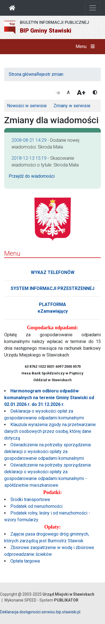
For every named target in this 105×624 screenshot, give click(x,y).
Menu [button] (86, 46)
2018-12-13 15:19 (28, 158)
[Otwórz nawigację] (93, 7)
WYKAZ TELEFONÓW (52, 272)
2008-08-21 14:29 (28, 140)
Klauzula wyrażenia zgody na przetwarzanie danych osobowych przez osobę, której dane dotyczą (50, 431)
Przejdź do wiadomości (32, 176)
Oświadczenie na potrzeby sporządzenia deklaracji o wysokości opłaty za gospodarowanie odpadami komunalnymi (47, 451)
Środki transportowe (30, 499)
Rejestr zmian (49, 74)
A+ (81, 93)
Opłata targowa (25, 561)
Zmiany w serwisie (71, 105)
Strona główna (22, 74)
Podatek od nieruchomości (36, 506)
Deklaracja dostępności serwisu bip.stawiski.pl (40, 612)
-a (58, 92)
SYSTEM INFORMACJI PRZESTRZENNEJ (52, 288)
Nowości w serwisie (27, 105)
